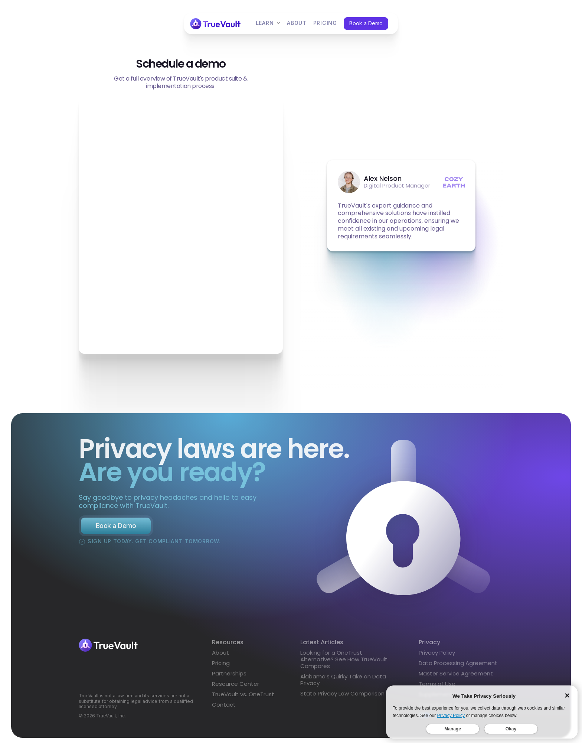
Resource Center (235, 687)
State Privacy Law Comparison (342, 696)
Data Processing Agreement (458, 666)
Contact (224, 707)
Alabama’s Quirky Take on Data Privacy (343, 682)
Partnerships (229, 676)
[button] (268, 23)
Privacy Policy (437, 655)
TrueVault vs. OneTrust (243, 697)
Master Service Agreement (456, 676)
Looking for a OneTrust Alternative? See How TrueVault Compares (344, 662)
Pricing (221, 666)
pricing (325, 23)
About (297, 23)
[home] (215, 23)
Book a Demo (366, 23)
